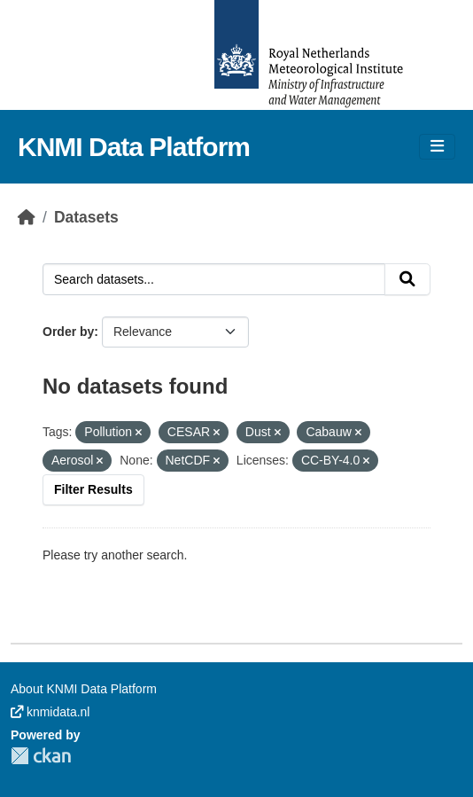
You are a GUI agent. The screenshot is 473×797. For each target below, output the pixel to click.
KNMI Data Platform (134, 146)
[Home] (26, 217)
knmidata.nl (50, 712)
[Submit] (407, 279)
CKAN (41, 755)
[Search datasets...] (214, 279)
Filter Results (93, 489)
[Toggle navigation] (437, 147)
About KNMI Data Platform (84, 689)
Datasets (86, 217)
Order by (68, 331)
